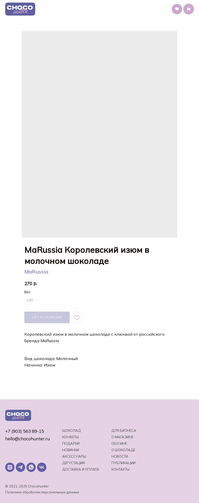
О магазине (122, 437)
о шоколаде (123, 450)
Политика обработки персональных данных (42, 492)
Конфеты (70, 437)
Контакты (120, 469)
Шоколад (71, 430)
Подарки (71, 443)
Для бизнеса (123, 430)
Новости (119, 456)
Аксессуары (74, 456)
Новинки (70, 450)
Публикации (123, 463)
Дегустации (73, 463)
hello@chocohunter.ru (27, 438)
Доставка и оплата (80, 469)
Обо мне (119, 443)
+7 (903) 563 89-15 (24, 431)
